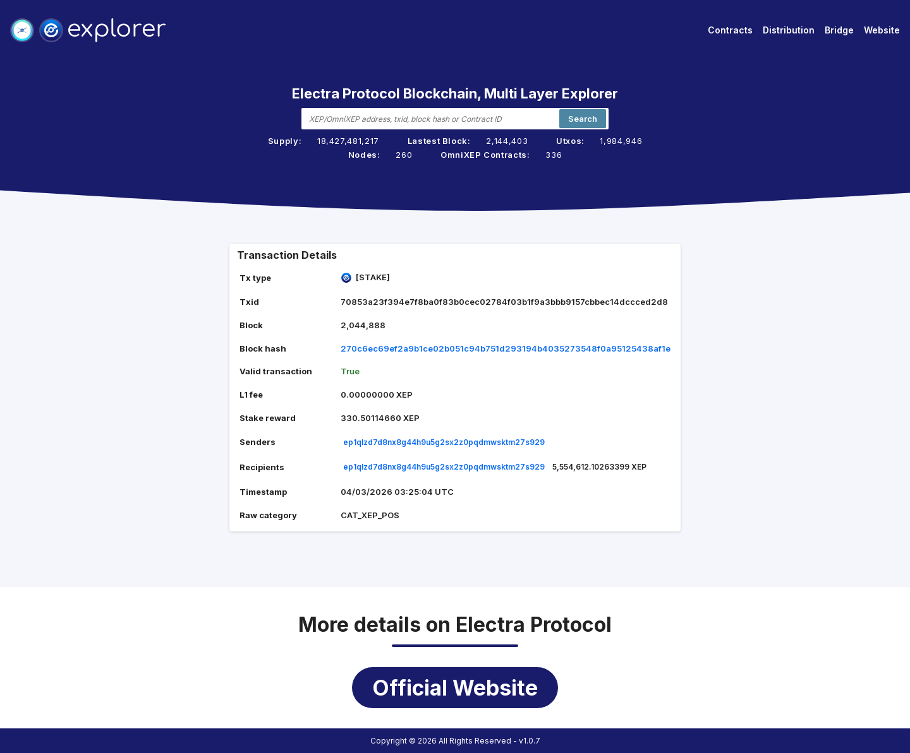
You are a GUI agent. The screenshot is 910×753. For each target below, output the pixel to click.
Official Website (455, 688)
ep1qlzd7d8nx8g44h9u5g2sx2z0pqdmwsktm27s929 (444, 442)
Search (582, 119)
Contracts (730, 30)
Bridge (839, 30)
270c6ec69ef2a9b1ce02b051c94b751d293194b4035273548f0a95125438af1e (505, 348)
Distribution (789, 30)
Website (882, 30)
